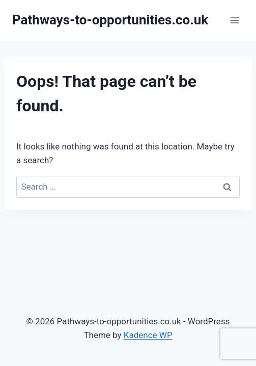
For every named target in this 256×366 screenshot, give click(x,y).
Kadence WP (148, 335)
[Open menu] (234, 20)
